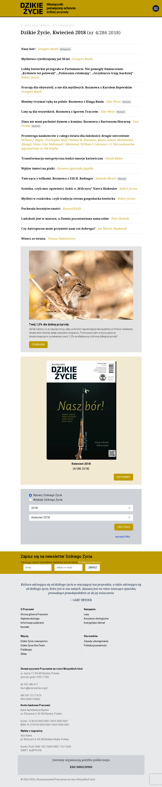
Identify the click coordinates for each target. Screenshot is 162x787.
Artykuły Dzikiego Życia (47, 499)
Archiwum (45, 25)
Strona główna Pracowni (34, 614)
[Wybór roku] (81, 508)
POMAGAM (38, 344)
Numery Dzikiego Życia (47, 495)
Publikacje (26, 649)
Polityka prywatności (95, 645)
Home (35, 25)
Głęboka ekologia (30, 618)
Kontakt (25, 627)
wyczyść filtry (122, 536)
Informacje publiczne (32, 622)
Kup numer (123, 477)
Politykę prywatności (89, 562)
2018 (54, 25)
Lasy (86, 614)
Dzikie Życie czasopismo (34, 641)
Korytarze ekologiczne (96, 618)
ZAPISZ (92, 567)
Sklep (24, 653)
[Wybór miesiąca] (81, 517)
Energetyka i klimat (94, 622)
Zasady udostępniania (96, 641)
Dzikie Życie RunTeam (33, 645)
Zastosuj (123, 527)
